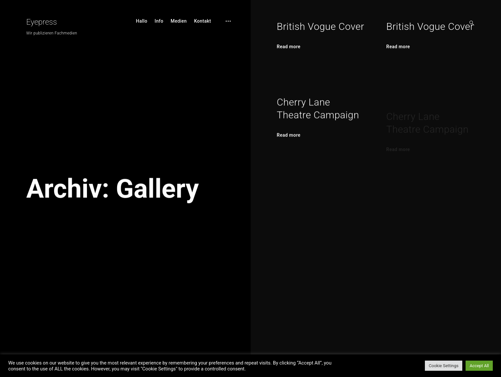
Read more (289, 46)
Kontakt (202, 21)
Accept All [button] (479, 365)
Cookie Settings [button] (444, 365)
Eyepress (41, 22)
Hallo (141, 21)
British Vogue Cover (321, 26)
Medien (179, 21)
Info (159, 21)
